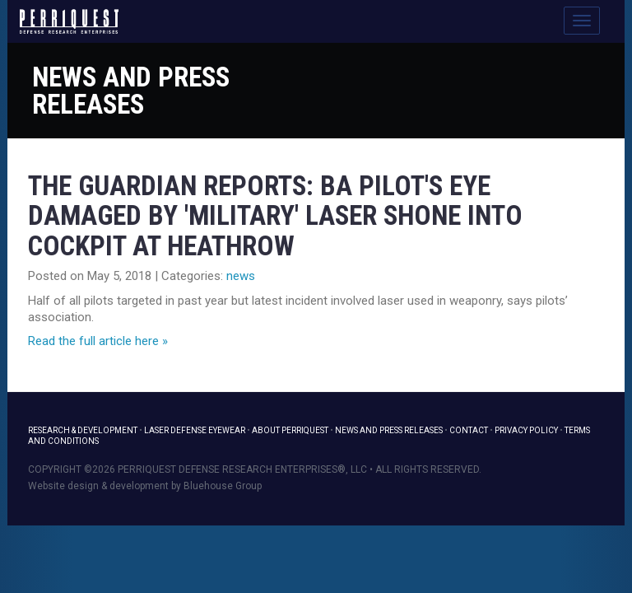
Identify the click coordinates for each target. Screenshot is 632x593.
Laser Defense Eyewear (194, 430)
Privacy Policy (526, 430)
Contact (468, 430)
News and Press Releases (131, 90)
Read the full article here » (98, 341)
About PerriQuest (290, 430)
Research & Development (82, 430)
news (240, 275)
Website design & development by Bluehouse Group (145, 486)
